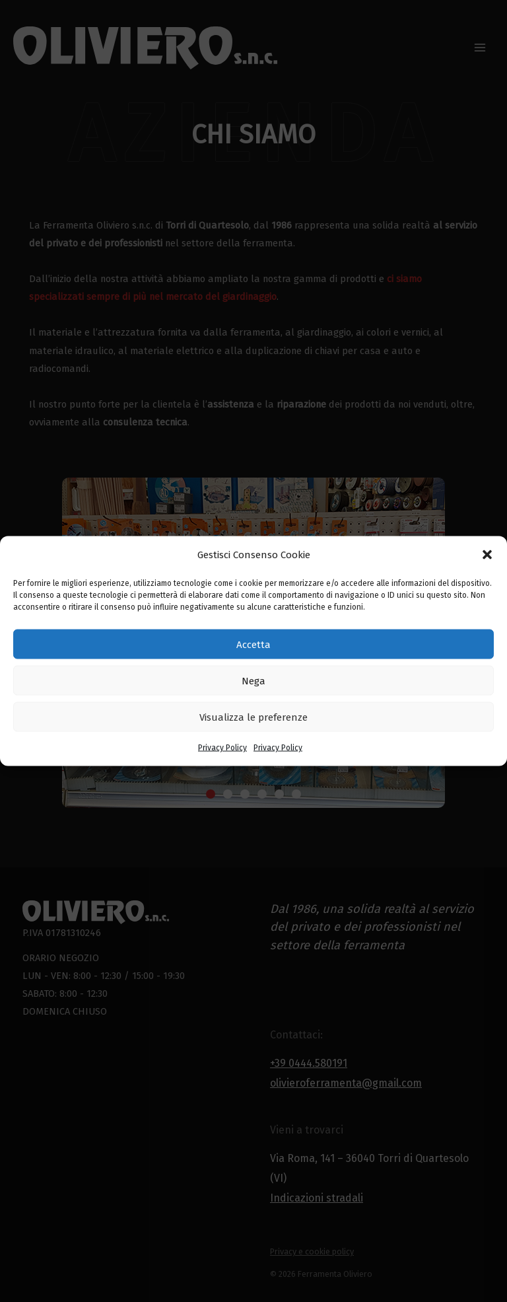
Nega (253, 680)
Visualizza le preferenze (253, 717)
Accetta (253, 644)
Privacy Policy (222, 747)
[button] (487, 554)
